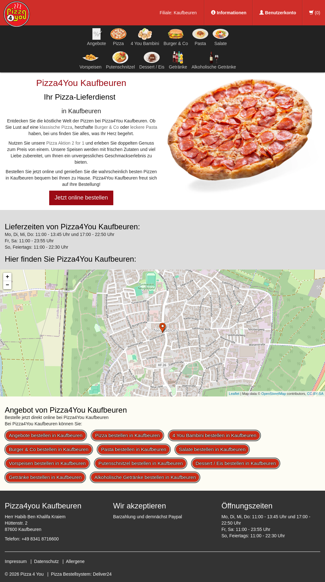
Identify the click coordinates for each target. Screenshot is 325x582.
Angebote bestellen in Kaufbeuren (46, 435)
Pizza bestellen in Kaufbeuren (127, 435)
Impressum (16, 561)
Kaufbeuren (185, 12)
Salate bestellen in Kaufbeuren (212, 449)
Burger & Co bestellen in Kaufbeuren (49, 449)
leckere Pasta (143, 127)
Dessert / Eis (151, 60)
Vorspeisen (91, 60)
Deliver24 (102, 574)
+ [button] (7, 277)
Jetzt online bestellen (81, 197)
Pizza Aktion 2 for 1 (65, 143)
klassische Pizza (56, 127)
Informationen (228, 12)
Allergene (75, 561)
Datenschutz (46, 561)
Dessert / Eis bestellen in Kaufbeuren (236, 463)
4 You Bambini (145, 37)
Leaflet (234, 394)
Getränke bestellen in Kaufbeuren (45, 477)
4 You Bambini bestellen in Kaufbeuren (214, 435)
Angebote (96, 37)
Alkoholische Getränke (213, 60)
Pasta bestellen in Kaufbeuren (133, 449)
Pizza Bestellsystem (70, 574)
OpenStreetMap (273, 394)
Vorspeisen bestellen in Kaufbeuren (47, 463)
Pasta (200, 37)
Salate (221, 37)
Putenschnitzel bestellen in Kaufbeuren (140, 463)
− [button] (7, 285)
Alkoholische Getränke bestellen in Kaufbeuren (145, 477)
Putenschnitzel (120, 60)
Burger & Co (175, 37)
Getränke (178, 60)
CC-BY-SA (315, 394)
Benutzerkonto (277, 12)
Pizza (118, 37)
